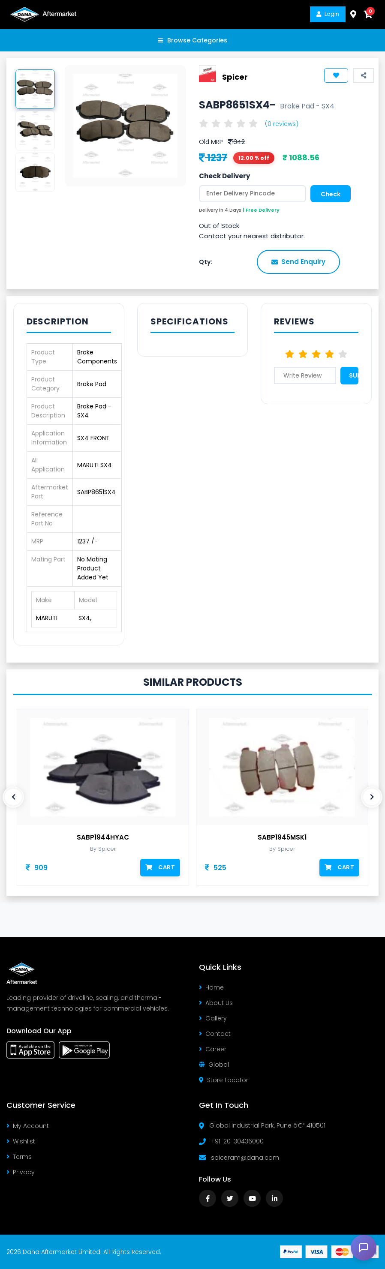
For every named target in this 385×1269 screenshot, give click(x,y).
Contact (215, 1033)
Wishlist (20, 1141)
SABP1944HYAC (103, 837)
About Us (216, 1003)
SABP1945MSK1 (282, 837)
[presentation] (13, 797)
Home (211, 987)
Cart (160, 867)
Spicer (235, 77)
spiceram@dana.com (245, 1157)
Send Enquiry (298, 261)
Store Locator (223, 1080)
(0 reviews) (281, 124)
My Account (27, 1126)
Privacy (20, 1172)
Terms (19, 1156)
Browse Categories (192, 40)
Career (212, 1049)
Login (327, 14)
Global (214, 1064)
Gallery (213, 1018)
